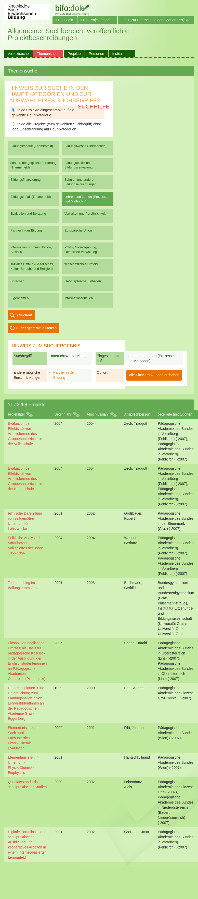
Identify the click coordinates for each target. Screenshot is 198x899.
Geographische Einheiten (82, 281)
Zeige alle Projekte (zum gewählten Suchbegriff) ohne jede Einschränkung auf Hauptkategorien (56, 126)
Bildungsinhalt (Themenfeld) (30, 197)
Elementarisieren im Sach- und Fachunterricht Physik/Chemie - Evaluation (23, 738)
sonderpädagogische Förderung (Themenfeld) (33, 165)
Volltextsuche (18, 54)
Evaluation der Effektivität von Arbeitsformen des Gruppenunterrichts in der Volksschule (25, 433)
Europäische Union (78, 230)
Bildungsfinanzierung (25, 179)
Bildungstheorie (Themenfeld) (31, 146)
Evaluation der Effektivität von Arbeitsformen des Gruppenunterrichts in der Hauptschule (25, 478)
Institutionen (122, 54)
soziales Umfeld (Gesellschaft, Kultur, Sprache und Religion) (32, 266)
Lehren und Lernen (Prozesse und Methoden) (86, 199)
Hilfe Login (64, 20)
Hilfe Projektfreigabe (97, 20)
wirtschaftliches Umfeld (81, 264)
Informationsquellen (78, 298)
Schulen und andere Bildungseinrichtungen (80, 182)
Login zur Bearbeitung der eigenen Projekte (156, 20)
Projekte (74, 54)
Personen (96, 54)
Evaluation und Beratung (28, 213)
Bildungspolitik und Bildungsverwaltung (78, 165)
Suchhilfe (94, 106)
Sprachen (17, 281)
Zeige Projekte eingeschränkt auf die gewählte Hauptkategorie (43, 112)
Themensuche (48, 54)
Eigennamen (19, 298)
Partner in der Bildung (26, 230)
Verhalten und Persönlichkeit (84, 213)
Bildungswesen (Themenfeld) (85, 146)
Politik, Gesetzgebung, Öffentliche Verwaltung (80, 249)
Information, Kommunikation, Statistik (31, 249)
